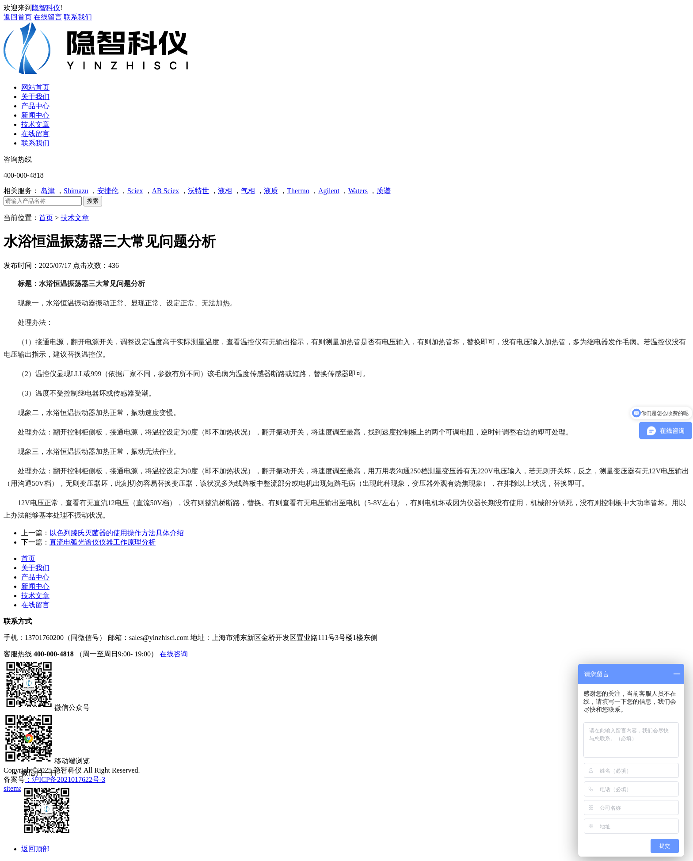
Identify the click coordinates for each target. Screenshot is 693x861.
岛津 (48, 190)
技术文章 (75, 217)
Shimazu (76, 190)
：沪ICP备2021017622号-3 (65, 779)
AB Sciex (165, 190)
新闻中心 (35, 586)
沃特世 (198, 190)
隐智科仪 (46, 7)
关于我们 (35, 567)
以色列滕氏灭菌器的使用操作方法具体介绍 (117, 533)
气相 (248, 190)
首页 (46, 217)
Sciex (135, 190)
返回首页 (18, 17)
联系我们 (78, 17)
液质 (271, 190)
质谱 (384, 190)
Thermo (298, 190)
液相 (225, 190)
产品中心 (35, 577)
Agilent (328, 190)
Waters (358, 190)
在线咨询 (174, 654)
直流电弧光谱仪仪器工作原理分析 (103, 542)
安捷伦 (107, 190)
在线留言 (48, 17)
